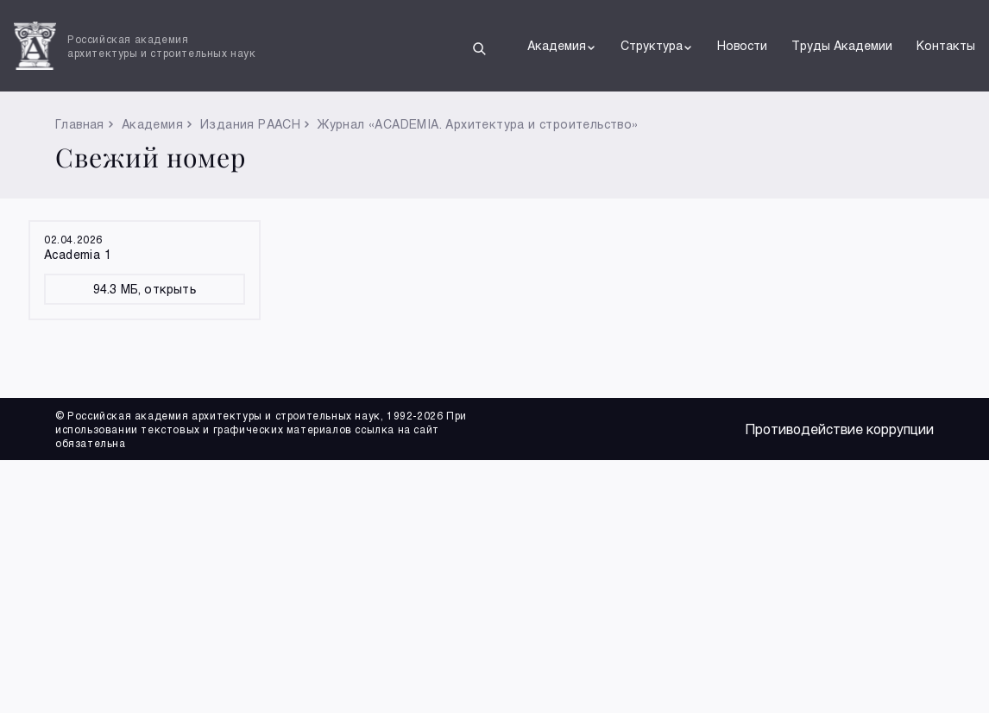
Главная (79, 124)
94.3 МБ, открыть (144, 288)
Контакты (946, 45)
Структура (656, 46)
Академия (561, 46)
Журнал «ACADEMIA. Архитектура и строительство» (478, 124)
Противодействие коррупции (840, 428)
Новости (742, 45)
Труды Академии (841, 45)
